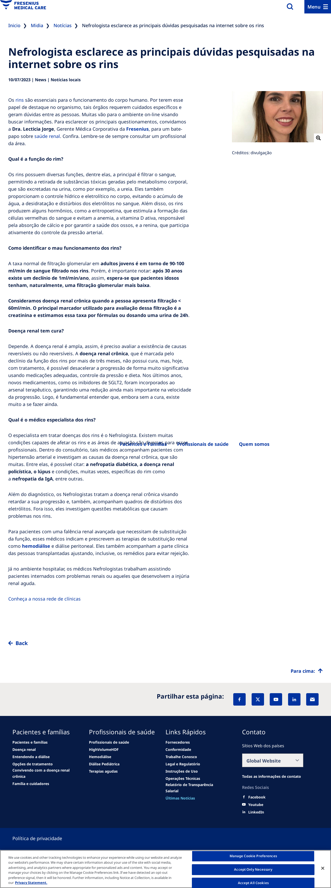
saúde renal (47, 136)
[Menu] (317, 6)
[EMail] (312, 699)
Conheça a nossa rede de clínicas (44, 599)
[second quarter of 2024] (31, 757)
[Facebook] (239, 699)
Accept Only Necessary (253, 869)
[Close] (322, 868)
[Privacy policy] (43, 838)
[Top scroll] (307, 671)
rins (20, 100)
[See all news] (32, 764)
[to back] (165, 647)
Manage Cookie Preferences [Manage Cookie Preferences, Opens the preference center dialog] (253, 856)
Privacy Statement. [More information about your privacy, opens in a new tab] (31, 882)
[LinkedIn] (294, 699)
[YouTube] (276, 699)
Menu (314, 7)
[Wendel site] (24, 749)
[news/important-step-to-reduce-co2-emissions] (30, 742)
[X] (258, 699)
